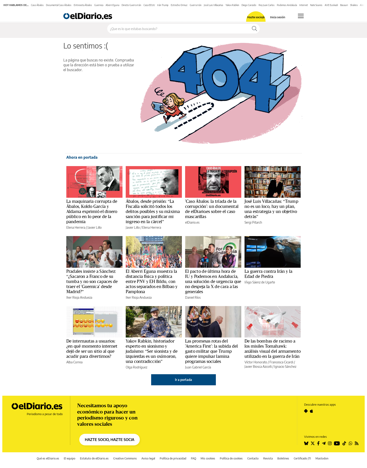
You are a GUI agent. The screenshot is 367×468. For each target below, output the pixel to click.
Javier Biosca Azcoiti (258, 366)
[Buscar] (254, 28)
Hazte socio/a (256, 17)
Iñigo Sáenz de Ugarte (260, 282)
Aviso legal (148, 458)
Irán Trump (162, 5)
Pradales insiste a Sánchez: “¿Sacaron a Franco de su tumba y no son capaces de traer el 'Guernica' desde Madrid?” (92, 281)
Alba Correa (74, 362)
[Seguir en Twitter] (313, 443)
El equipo (69, 458)
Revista (268, 458)
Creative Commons (125, 458)
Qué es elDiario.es (48, 458)
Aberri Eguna (112, 5)
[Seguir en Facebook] (318, 443)
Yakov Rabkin (232, 5)
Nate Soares (316, 5)
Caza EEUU (149, 5)
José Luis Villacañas (213, 5)
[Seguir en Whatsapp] (350, 443)
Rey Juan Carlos (267, 5)
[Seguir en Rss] (356, 443)
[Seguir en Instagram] (330, 443)
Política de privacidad (173, 458)
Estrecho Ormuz (179, 5)
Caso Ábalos (37, 5)
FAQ (193, 458)
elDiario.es (192, 222)
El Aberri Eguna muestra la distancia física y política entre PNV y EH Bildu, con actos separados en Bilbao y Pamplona (151, 281)
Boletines (283, 458)
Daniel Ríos (193, 297)
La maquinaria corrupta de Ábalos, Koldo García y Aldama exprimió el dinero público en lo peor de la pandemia (91, 211)
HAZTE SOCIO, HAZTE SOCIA (109, 439)
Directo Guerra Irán (131, 5)
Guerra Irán (196, 5)
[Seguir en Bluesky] (306, 443)
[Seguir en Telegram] (324, 443)
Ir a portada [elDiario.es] (183, 380)
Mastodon (321, 458)
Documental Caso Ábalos (58, 5)
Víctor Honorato (256, 362)
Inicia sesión (277, 17)
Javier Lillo (95, 227)
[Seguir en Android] (306, 411)
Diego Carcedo (249, 5)
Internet (303, 5)
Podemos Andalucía (287, 5)
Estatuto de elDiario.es (94, 458)
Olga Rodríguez (136, 367)
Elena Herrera (75, 227)
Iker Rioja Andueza (79, 297)
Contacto (253, 458)
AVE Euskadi (331, 5)
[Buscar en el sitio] (178, 28)
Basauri (344, 5)
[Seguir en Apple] (311, 411)
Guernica (98, 5)
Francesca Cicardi (281, 362)
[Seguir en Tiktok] (344, 443)
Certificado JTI (302, 458)
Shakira (354, 5)
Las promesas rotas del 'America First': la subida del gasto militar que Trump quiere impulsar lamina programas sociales (211, 351)
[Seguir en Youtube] (337, 443)
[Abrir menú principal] (301, 16)
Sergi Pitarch (253, 222)
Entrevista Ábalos (83, 5)
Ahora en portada (82, 157)
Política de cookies (231, 458)
